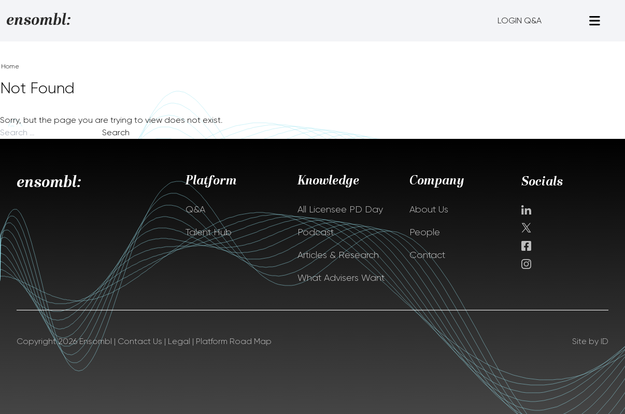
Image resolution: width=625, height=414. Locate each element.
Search (116, 132)
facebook (526, 246)
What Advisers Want (341, 278)
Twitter (527, 228)
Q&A (195, 209)
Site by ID (590, 341)
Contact (427, 255)
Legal (179, 341)
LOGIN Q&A (520, 20)
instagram (526, 264)
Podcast (315, 232)
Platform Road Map (234, 341)
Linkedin (526, 210)
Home (10, 66)
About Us (428, 209)
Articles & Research (338, 255)
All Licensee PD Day (340, 209)
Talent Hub (209, 232)
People (424, 232)
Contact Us (140, 341)
